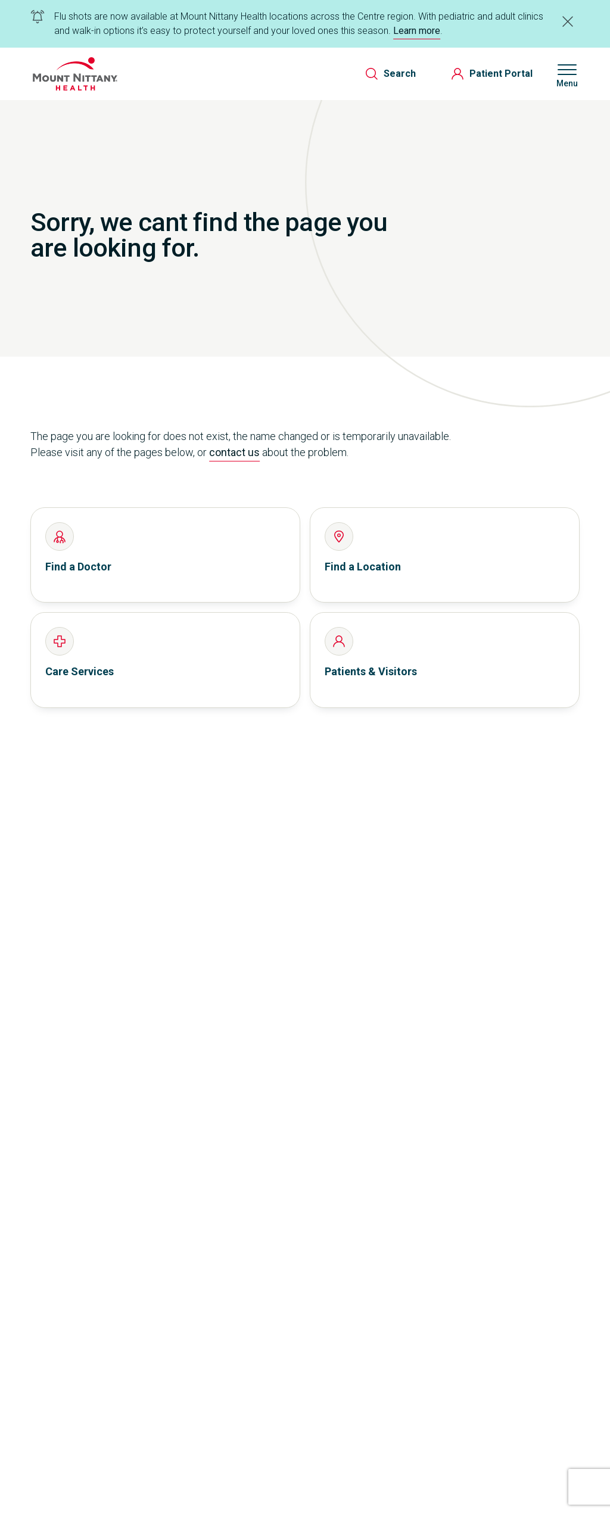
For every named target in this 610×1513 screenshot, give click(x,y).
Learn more (416, 30)
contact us (234, 452)
